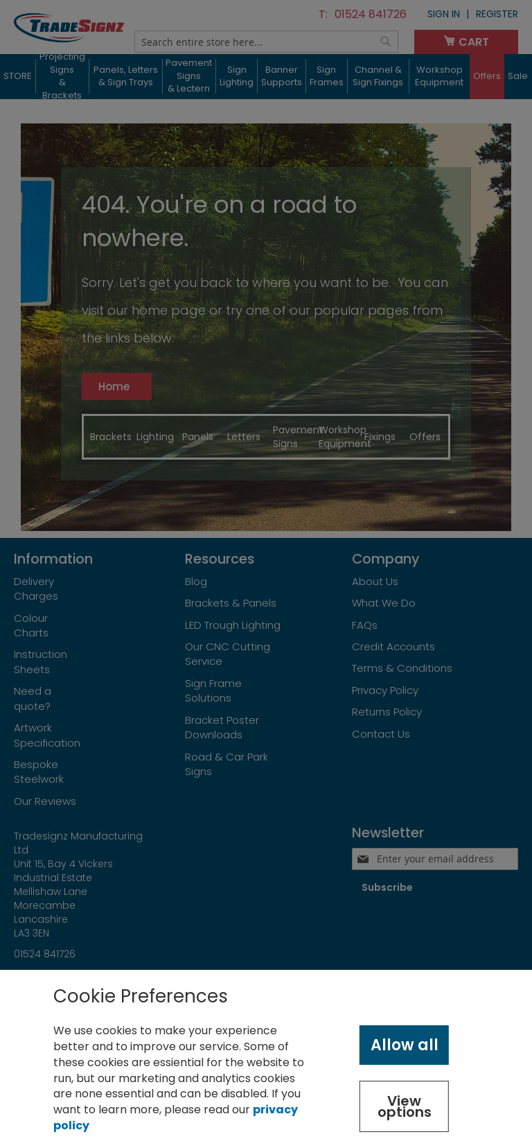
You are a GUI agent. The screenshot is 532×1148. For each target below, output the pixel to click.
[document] (266, 1059)
